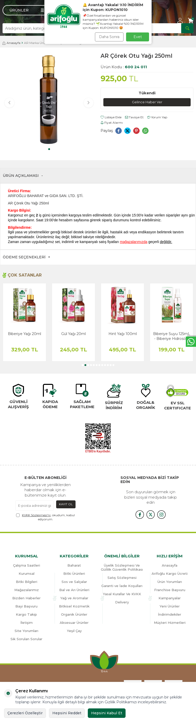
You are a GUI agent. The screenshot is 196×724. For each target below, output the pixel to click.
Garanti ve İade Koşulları (121, 586)
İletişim (26, 622)
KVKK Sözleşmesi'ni (36, 515)
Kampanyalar (169, 598)
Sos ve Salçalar (74, 582)
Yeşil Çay (74, 631)
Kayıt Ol (66, 504)
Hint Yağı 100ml (122, 333)
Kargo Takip (26, 614)
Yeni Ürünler (170, 606)
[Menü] (25, 10)
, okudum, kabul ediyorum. (45, 517)
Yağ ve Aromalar (74, 598)
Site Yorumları (26, 631)
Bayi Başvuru (26, 606)
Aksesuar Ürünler (74, 622)
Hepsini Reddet (66, 713)
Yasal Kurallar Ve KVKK (122, 594)
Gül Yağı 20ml (73, 333)
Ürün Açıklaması (23, 175)
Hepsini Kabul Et (106, 713)
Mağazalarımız (26, 590)
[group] (49, 99)
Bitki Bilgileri (26, 582)
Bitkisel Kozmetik (74, 606)
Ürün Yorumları (169, 582)
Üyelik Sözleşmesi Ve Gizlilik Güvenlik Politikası (122, 567)
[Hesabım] (180, 20)
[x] (150, 514)
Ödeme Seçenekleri (26, 257)
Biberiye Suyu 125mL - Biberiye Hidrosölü (171, 336)
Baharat (74, 565)
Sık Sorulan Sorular (26, 639)
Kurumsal (26, 573)
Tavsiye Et (134, 118)
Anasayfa (11, 43)
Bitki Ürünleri (74, 573)
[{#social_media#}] (138, 514)
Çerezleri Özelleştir (25, 713)
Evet (137, 37)
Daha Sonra (109, 37)
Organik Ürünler (74, 614)
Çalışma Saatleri (26, 565)
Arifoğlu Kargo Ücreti (170, 573)
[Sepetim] (190, 20)
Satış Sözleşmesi (122, 578)
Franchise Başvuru (169, 590)
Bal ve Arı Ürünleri (74, 590)
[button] (49, 149)
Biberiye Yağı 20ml (24, 333)
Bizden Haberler (26, 598)
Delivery (122, 602)
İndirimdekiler (169, 614)
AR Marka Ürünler (37, 43)
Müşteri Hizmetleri (170, 622)
